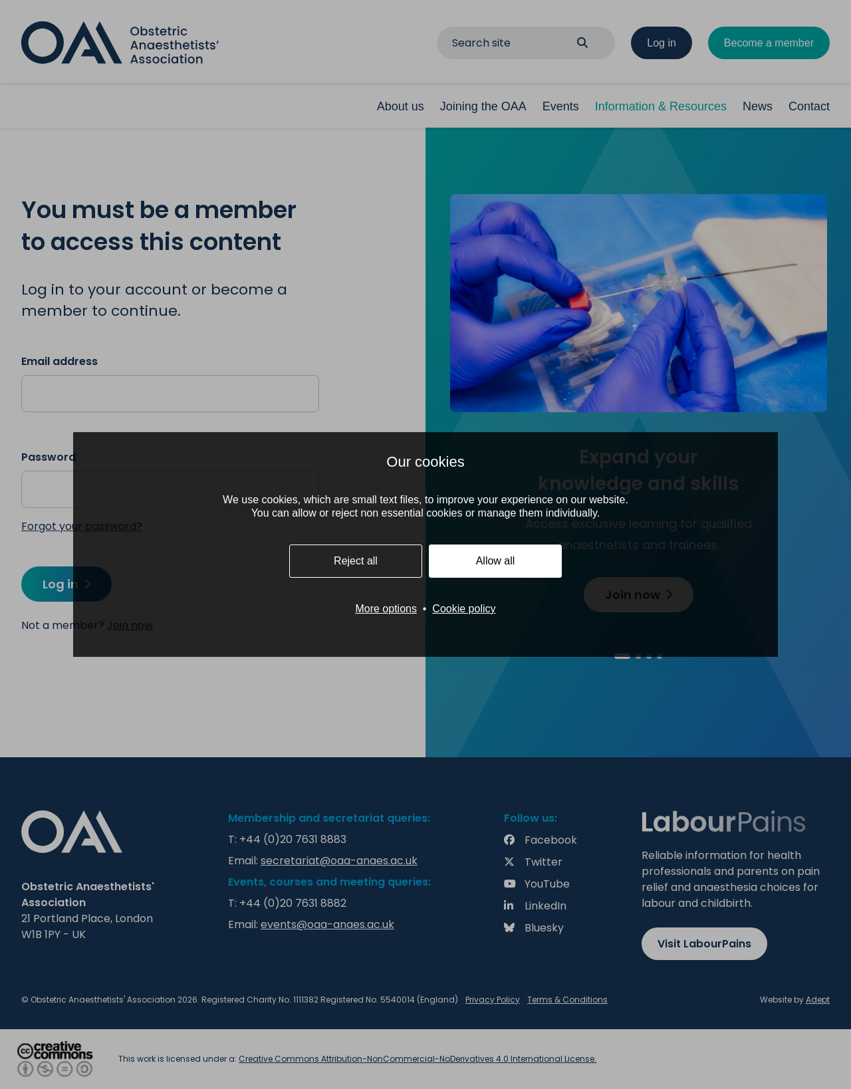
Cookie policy (463, 608)
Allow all (495, 560)
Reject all (356, 560)
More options (386, 608)
